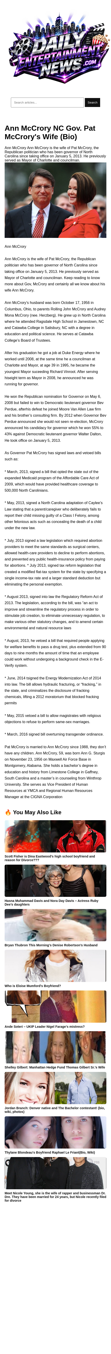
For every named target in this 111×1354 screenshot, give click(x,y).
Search (92, 102)
